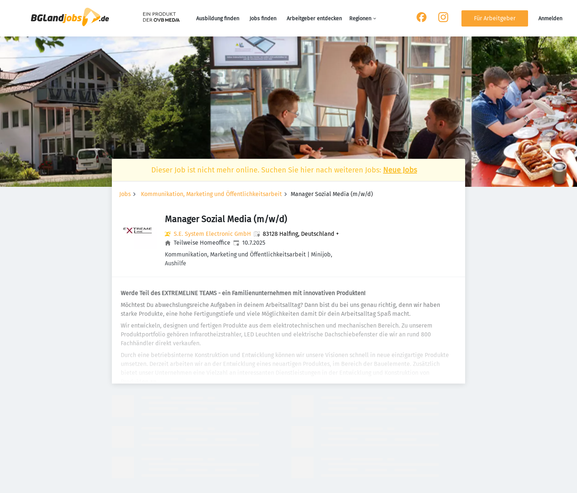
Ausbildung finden (217, 18)
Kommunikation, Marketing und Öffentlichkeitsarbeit (211, 193)
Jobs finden (262, 18)
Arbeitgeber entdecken (314, 18)
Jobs (125, 193)
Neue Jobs (400, 169)
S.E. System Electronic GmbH (212, 233)
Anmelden (550, 18)
